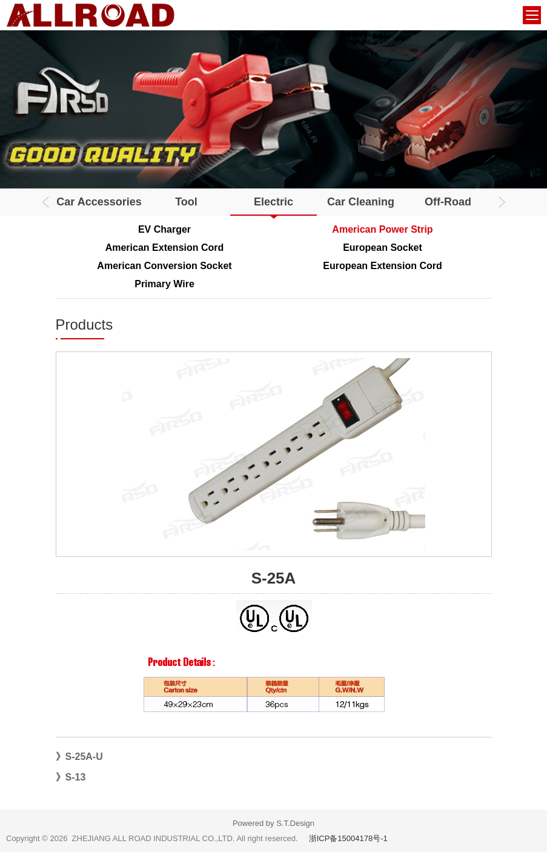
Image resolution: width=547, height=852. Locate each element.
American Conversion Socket (164, 266)
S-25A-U (84, 756)
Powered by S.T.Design (273, 823)
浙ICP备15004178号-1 (348, 838)
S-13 (75, 777)
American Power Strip (382, 229)
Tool (186, 202)
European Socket (382, 247)
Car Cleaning (360, 202)
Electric (273, 202)
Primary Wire (164, 284)
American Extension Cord (164, 247)
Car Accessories (98, 202)
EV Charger (164, 229)
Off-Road (448, 202)
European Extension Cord (382, 266)
